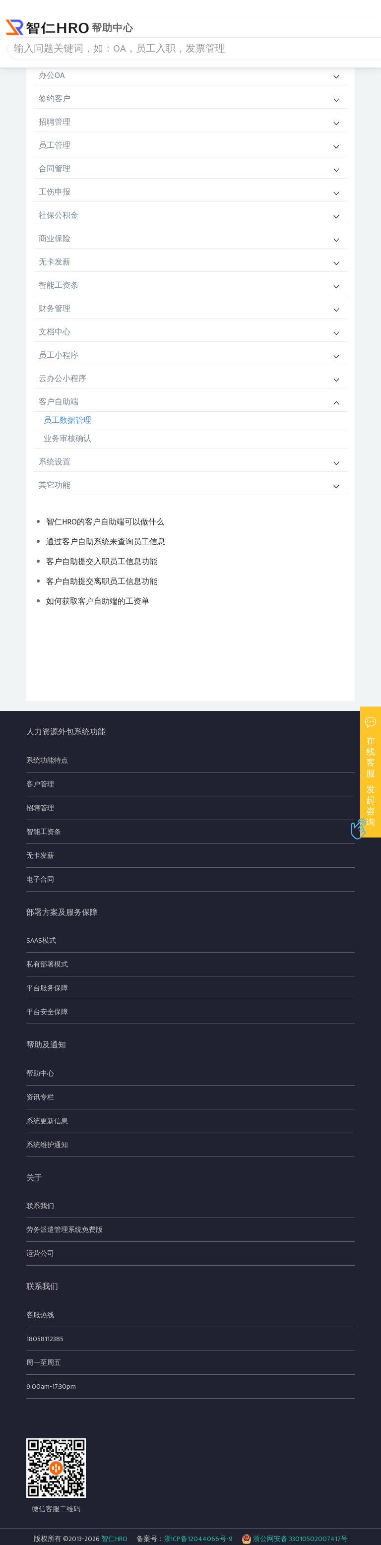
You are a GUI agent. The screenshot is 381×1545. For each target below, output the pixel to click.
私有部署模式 (47, 964)
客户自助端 (58, 402)
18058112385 (45, 1339)
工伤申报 (54, 192)
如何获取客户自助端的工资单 (97, 601)
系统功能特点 (47, 760)
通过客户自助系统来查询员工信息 (105, 542)
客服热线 (40, 1315)
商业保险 (54, 239)
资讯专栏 (40, 1097)
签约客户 (54, 99)
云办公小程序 (62, 379)
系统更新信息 (47, 1121)
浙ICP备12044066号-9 (198, 1539)
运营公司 (40, 1253)
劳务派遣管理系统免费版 (64, 1229)
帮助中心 (40, 1073)
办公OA (51, 75)
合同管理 (54, 169)
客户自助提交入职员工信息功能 (101, 562)
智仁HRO (114, 1539)
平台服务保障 (47, 988)
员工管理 (54, 145)
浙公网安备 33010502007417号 (295, 1539)
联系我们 (40, 1206)
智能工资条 (58, 285)
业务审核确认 (67, 439)
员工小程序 (58, 355)
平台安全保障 (47, 1012)
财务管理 (54, 309)
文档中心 (54, 332)
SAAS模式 (41, 940)
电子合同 (40, 879)
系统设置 (54, 462)
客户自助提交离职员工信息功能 (101, 581)
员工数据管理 (67, 420)
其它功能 (54, 485)
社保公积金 (58, 215)
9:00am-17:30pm (51, 1386)
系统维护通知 (47, 1145)
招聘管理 (54, 122)
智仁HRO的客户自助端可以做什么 (105, 522)
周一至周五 (43, 1362)
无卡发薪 (54, 262)
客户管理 (40, 784)
